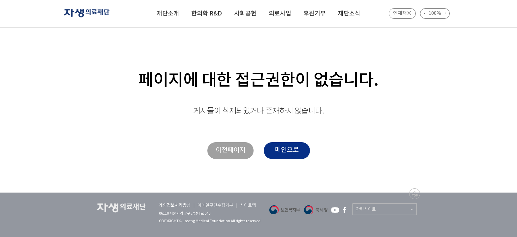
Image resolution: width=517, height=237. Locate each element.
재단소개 (168, 13)
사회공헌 (245, 13)
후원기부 (314, 13)
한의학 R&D (206, 13)
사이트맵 (248, 205)
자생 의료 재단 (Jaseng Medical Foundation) (91, 14)
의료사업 (280, 13)
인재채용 (402, 13)
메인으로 (287, 150)
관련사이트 (366, 209)
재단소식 (349, 13)
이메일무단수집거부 (215, 205)
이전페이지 (230, 150)
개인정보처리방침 (175, 205)
